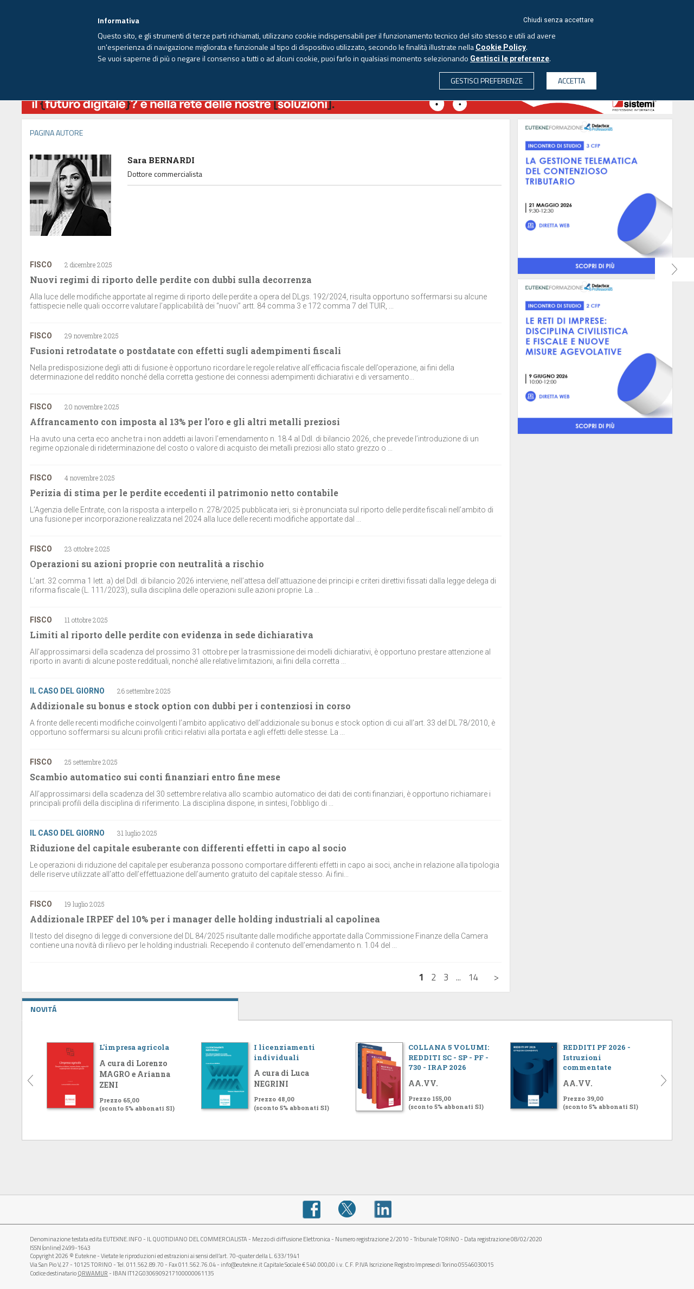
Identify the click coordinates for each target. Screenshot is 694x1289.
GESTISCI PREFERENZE (487, 80)
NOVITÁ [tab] (130, 1006)
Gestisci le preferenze (509, 58)
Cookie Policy (500, 47)
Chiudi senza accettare (558, 20)
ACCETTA (571, 80)
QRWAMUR (93, 1273)
